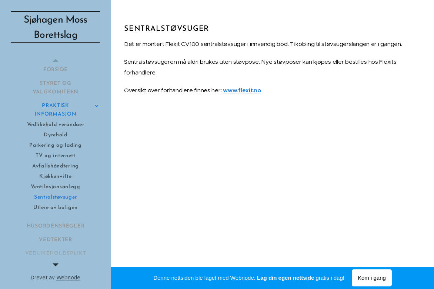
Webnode (68, 277)
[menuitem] (55, 70)
